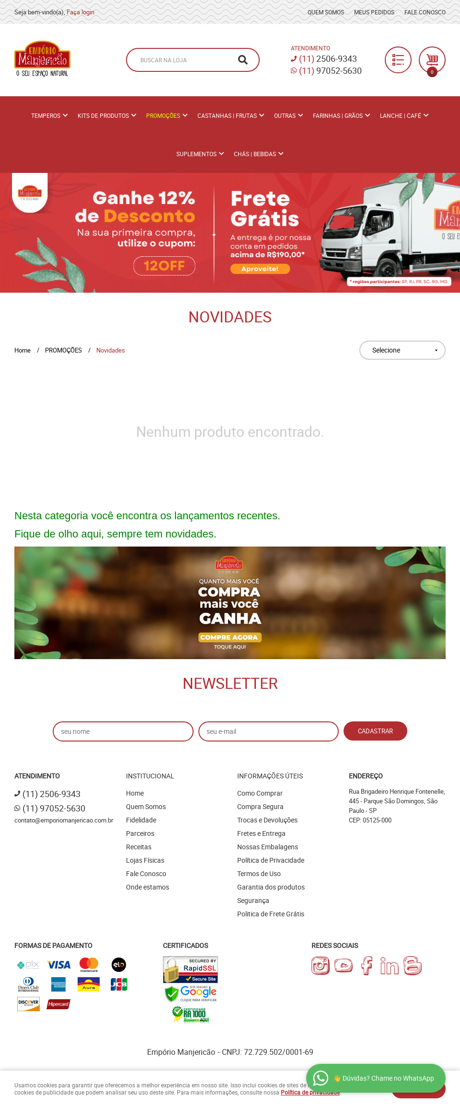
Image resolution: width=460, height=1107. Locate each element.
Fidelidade (141, 819)
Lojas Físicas (145, 860)
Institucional (150, 775)
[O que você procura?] (243, 60)
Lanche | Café (400, 115)
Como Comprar (260, 793)
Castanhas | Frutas (227, 115)
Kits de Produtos (103, 115)
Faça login (80, 12)
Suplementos (196, 154)
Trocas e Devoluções (267, 819)
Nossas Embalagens (267, 846)
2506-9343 (328, 58)
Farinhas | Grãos (338, 115)
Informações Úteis (270, 775)
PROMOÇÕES (163, 115)
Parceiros (140, 833)
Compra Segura (260, 806)
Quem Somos (326, 12)
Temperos (45, 115)
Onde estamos (147, 886)
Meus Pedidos (374, 12)
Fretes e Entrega (261, 833)
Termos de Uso (259, 873)
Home (135, 793)
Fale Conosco (425, 12)
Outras (285, 115)
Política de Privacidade (270, 860)
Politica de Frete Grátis (270, 913)
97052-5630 (330, 70)
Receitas (138, 846)
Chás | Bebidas (255, 154)
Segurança (253, 900)
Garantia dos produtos (271, 886)
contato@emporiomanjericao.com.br (63, 820)
